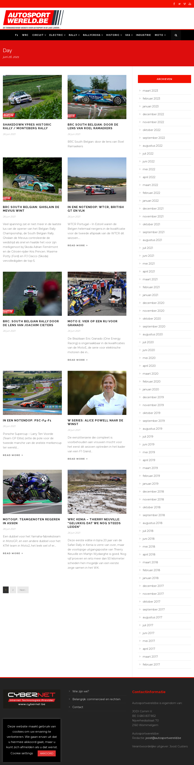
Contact (77, 707)
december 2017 (153, 586)
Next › (23, 589)
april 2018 (149, 554)
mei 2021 (149, 263)
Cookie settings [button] (22, 753)
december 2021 (153, 208)
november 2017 (153, 594)
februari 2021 (151, 287)
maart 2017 (150, 656)
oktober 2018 (152, 507)
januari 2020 (151, 389)
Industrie (143, 35)
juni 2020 (149, 350)
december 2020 (153, 303)
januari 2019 (150, 483)
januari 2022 (151, 200)
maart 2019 (150, 468)
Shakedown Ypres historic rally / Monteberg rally (27, 126)
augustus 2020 (153, 334)
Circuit (38, 35)
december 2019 (153, 397)
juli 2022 (148, 153)
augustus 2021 (152, 240)
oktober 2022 (152, 130)
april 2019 (149, 460)
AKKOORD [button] (46, 753)
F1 (16, 35)
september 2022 (154, 138)
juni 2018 (149, 538)
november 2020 (153, 311)
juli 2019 (148, 436)
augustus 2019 (152, 428)
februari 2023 (151, 98)
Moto (159, 35)
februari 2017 (151, 664)
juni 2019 (148, 444)
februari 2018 (151, 570)
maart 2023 (150, 90)
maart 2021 (150, 279)
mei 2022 (149, 169)
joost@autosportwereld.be (163, 738)
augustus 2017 (152, 617)
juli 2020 (148, 342)
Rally (73, 35)
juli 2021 (148, 248)
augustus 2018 (152, 523)
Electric (56, 35)
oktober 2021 (151, 224)
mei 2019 (149, 452)
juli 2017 (148, 625)
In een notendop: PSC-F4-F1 (27, 420)
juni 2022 (149, 161)
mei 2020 (149, 358)
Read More (78, 245)
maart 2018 (150, 562)
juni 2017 (148, 633)
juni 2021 (148, 255)
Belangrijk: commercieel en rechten (96, 699)
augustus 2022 (152, 145)
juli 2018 (148, 531)
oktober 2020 (152, 318)
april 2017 (149, 649)
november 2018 (153, 499)
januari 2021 (150, 295)
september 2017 (154, 609)
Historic (112, 35)
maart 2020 (150, 373)
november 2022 (153, 122)
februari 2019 (151, 476)
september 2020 (154, 326)
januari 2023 (151, 106)
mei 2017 (149, 641)
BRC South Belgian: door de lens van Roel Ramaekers (93, 126)
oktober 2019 (151, 413)
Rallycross (91, 35)
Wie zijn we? (80, 691)
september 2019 (154, 421)
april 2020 (149, 366)
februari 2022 (151, 193)
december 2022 (153, 114)
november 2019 (153, 405)
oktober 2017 (151, 601)
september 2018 (154, 515)
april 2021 (149, 271)
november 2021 (153, 216)
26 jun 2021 (9, 134)
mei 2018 (149, 546)
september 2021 (154, 232)
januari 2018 (151, 578)
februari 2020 (152, 381)
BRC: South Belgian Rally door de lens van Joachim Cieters (31, 323)
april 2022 (149, 177)
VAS (127, 35)
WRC (25, 35)
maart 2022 (150, 185)
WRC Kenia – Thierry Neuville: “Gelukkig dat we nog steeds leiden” (94, 523)
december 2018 (153, 491)
